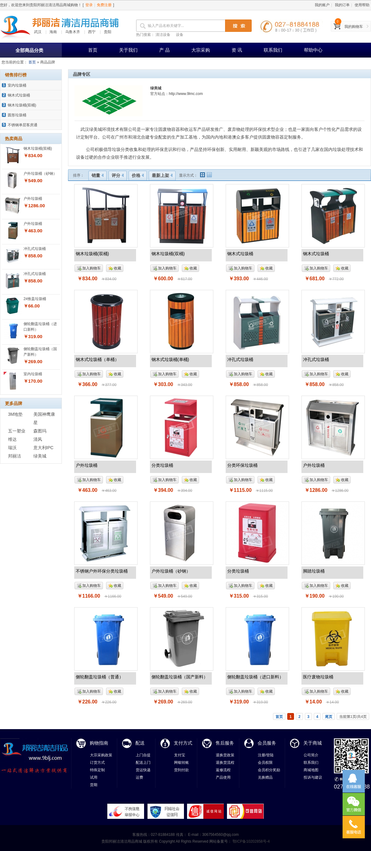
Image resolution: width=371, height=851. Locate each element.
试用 (93, 777)
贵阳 (107, 32)
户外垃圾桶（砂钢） (40, 173)
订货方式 (97, 762)
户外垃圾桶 (32, 198)
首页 (92, 50)
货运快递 (143, 770)
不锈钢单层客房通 (22, 125)
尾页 (328, 717)
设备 (179, 34)
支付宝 (179, 755)
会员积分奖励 (269, 770)
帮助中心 (313, 50)
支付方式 (183, 743)
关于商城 (312, 743)
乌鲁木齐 (72, 32)
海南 (53, 32)
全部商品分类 (29, 50)
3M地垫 (15, 414)
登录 (89, 5)
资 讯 (237, 50)
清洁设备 (163, 34)
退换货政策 (225, 755)
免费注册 (104, 5)
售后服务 (224, 743)
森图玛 (39, 430)
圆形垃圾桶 (17, 115)
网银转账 (181, 762)
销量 (98, 175)
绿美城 (39, 455)
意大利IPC (43, 447)
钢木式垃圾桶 (19, 95)
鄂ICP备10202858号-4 (251, 841)
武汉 (37, 32)
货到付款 (181, 770)
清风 (37, 439)
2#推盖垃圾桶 (34, 299)
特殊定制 (97, 770)
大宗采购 (200, 50)
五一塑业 (16, 430)
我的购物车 (353, 26)
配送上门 (143, 762)
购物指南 (99, 743)
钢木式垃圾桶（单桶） (97, 359)
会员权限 (265, 762)
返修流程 (223, 770)
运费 (139, 777)
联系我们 (273, 50)
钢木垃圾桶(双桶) (22, 105)
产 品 (164, 50)
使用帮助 (362, 5)
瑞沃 (12, 447)
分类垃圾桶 (162, 465)
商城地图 (311, 770)
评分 (118, 175)
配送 (140, 743)
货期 (93, 785)
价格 (138, 175)
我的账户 (322, 5)
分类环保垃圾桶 (242, 465)
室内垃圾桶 (17, 85)
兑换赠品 (265, 777)
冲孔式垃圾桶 (34, 249)
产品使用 (223, 777)
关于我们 (128, 50)
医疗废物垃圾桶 (318, 676)
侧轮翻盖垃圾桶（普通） (99, 676)
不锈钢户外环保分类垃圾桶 (102, 571)
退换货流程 (225, 762)
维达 (12, 439)
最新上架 (162, 175)
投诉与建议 (313, 777)
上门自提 (143, 755)
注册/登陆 (266, 755)
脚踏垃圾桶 (314, 571)
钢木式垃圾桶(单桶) (170, 359)
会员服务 (267, 743)
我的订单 (342, 5)
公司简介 (311, 755)
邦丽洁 (14, 455)
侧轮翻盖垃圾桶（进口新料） (255, 676)
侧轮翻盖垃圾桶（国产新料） (179, 676)
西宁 (92, 32)
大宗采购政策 (101, 755)
